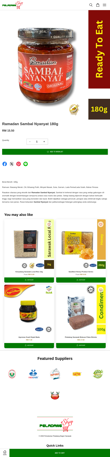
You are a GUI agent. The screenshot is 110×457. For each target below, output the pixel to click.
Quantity (5, 140)
